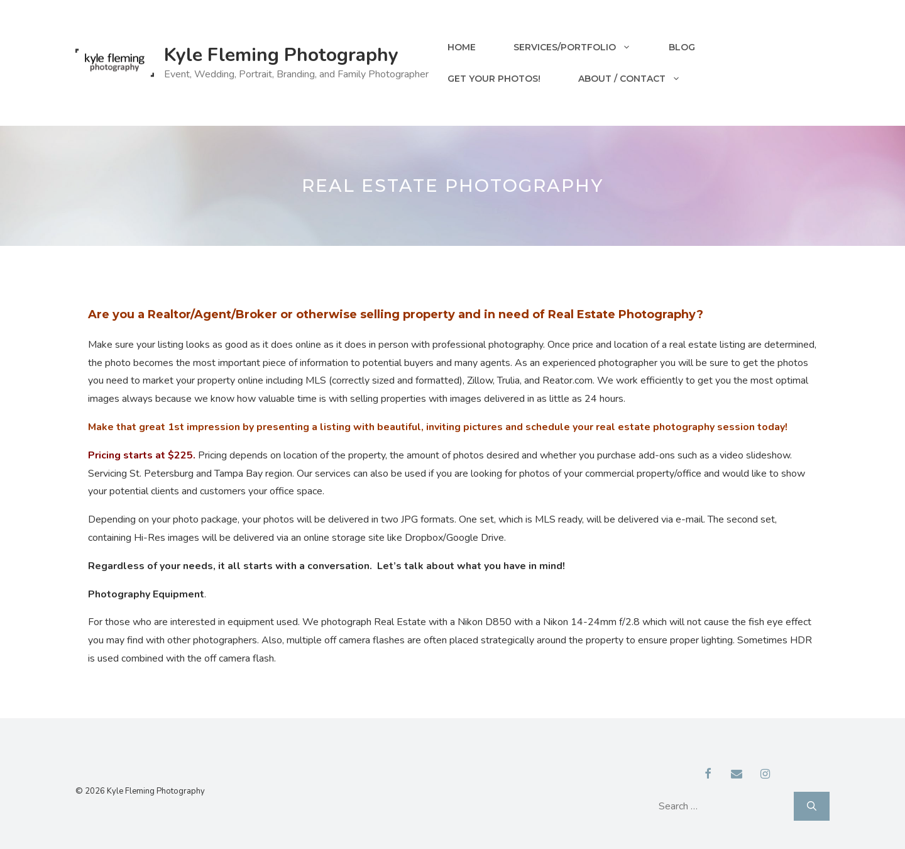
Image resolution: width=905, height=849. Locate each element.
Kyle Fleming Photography (281, 55)
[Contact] (737, 774)
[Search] (812, 806)
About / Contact (638, 78)
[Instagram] (765, 774)
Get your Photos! (493, 78)
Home (461, 47)
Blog (682, 47)
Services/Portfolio (581, 47)
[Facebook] (708, 774)
